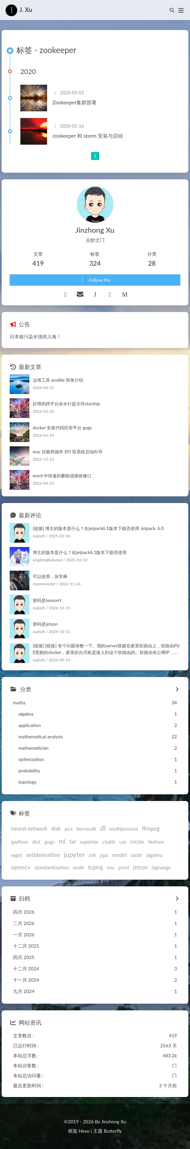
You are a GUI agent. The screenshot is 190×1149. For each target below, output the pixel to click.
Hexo (83, 1131)
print (124, 867)
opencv (20, 867)
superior (89, 842)
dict (36, 842)
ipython (19, 842)
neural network (29, 828)
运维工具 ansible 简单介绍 (58, 380)
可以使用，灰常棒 (50, 576)
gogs (49, 842)
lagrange (161, 867)
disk (55, 828)
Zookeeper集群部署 (74, 102)
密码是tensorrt (47, 600)
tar (72, 841)
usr (123, 842)
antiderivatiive (43, 855)
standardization (51, 867)
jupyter (74, 854)
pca (68, 829)
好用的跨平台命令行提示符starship (66, 403)
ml (62, 841)
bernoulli (86, 829)
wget (16, 855)
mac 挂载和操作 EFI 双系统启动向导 (68, 451)
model (119, 855)
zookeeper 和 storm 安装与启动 (87, 136)
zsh (92, 855)
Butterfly (113, 1131)
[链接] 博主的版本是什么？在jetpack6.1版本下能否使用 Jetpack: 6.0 (98, 528)
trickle (137, 842)
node (78, 867)
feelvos (156, 842)
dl (103, 828)
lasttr (136, 855)
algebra (154, 855)
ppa (104, 855)
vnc (111, 867)
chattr (109, 842)
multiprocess (124, 829)
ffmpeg (151, 828)
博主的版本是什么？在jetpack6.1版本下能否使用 (80, 552)
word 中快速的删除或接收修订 (62, 475)
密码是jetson (45, 624)
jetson (140, 867)
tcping (95, 867)
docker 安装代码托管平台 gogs (62, 427)
